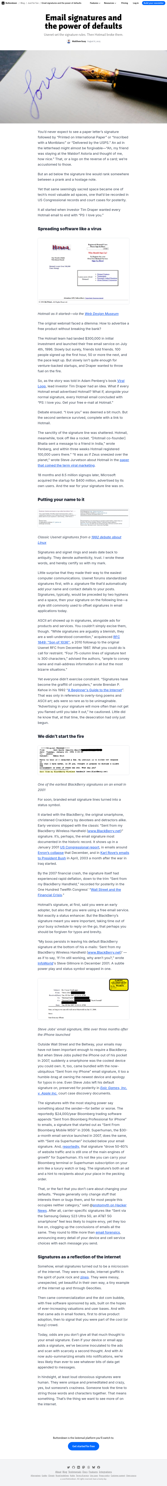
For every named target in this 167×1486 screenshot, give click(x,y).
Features (95, 3)
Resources (110, 3)
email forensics (108, 1232)
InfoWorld (45, 963)
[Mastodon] (83, 1467)
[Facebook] (98, 1467)
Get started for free (83, 1446)
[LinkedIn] (78, 1467)
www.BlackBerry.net (104, 831)
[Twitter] (68, 1467)
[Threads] (88, 1467)
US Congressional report (79, 847)
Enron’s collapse (51, 853)
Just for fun (33, 3)
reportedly (71, 1146)
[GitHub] (73, 1467)
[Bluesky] (93, 1467)
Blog (23, 3)
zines (84, 1277)
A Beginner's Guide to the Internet (95, 690)
